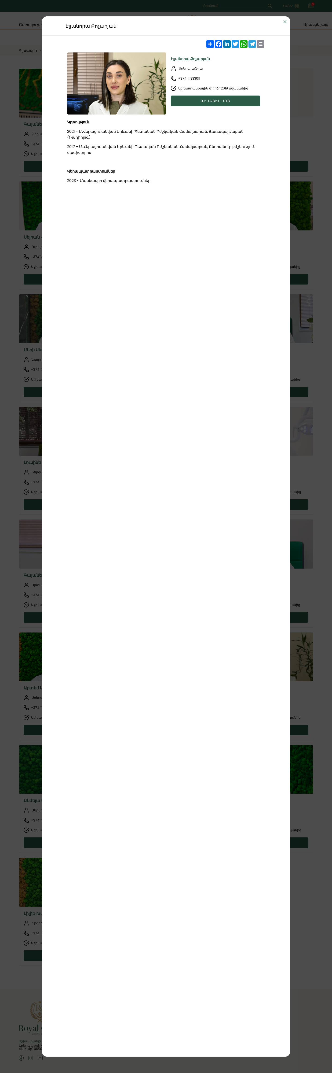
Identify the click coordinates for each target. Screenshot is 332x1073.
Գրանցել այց (215, 101)
